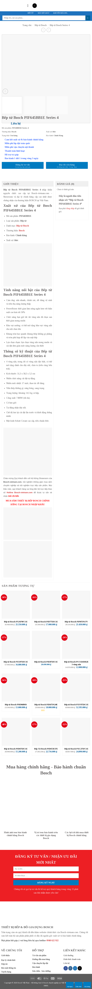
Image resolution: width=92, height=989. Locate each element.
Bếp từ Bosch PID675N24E (46, 704)
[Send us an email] (80, 968)
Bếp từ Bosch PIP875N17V (76, 622)
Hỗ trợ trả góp (12, 154)
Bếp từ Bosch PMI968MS (16, 704)
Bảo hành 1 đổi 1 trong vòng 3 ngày (21, 158)
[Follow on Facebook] (65, 968)
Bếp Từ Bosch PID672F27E (46, 749)
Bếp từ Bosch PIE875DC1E (46, 662)
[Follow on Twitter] (75, 968)
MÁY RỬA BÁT (43, 13)
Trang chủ (26, 25)
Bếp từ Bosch (41, 25)
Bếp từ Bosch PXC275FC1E (76, 749)
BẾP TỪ (31, 13)
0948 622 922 (52, 940)
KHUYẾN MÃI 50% (60, 13)
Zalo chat (78, 985)
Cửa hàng (87, 985)
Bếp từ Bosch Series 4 (60, 25)
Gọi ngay (70, 985)
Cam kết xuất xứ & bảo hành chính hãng (24, 139)
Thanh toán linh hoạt (15, 151)
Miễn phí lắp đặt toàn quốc (17, 143)
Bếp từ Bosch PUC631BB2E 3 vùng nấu (76, 663)
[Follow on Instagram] (70, 968)
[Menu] (29, 5)
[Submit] (87, 17)
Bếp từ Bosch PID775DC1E (46, 622)
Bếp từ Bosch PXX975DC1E (16, 662)
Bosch (22, 230)
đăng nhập (70, 208)
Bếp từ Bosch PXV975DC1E (76, 704)
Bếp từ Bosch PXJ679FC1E (15, 622)
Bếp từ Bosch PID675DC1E (15, 749)
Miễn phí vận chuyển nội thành (19, 147)
